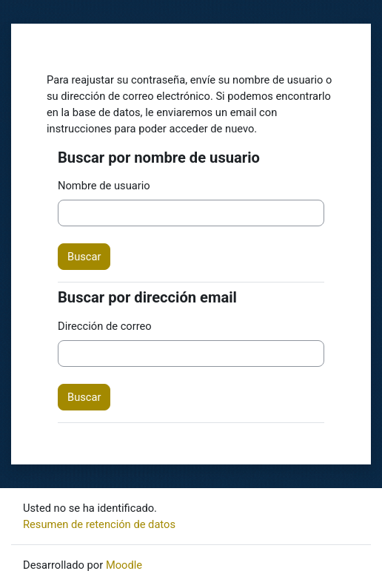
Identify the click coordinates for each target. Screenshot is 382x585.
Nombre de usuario (104, 185)
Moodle (124, 565)
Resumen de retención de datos (99, 524)
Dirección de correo (105, 326)
